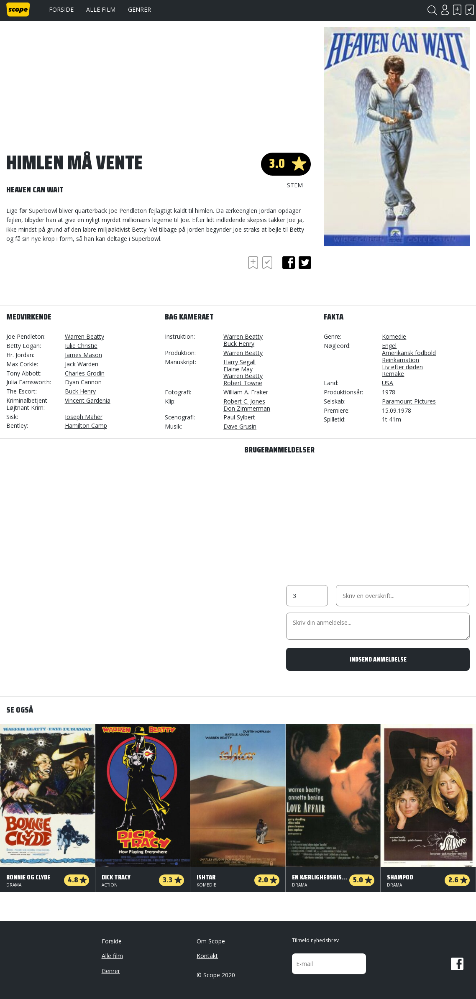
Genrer (139, 9)
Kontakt (207, 956)
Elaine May (238, 369)
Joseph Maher (83, 417)
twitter (305, 262)
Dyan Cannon (83, 382)
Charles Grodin (85, 373)
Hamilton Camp (86, 425)
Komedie (394, 336)
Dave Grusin (239, 426)
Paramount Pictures (409, 401)
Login (444, 10)
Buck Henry (80, 391)
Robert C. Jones (244, 401)
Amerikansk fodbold (409, 353)
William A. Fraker (245, 392)
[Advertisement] (73, 277)
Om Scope (211, 941)
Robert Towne (242, 383)
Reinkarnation (400, 360)
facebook (288, 262)
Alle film (100, 9)
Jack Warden (81, 364)
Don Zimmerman (246, 408)
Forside (61, 9)
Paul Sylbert (239, 417)
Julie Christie (81, 346)
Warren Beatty (84, 336)
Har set (469, 10)
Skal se (457, 10)
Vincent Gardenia (87, 400)
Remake (393, 374)
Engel (389, 346)
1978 (388, 392)
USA (387, 383)
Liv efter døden (402, 367)
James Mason (83, 355)
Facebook (457, 964)
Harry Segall (239, 362)
